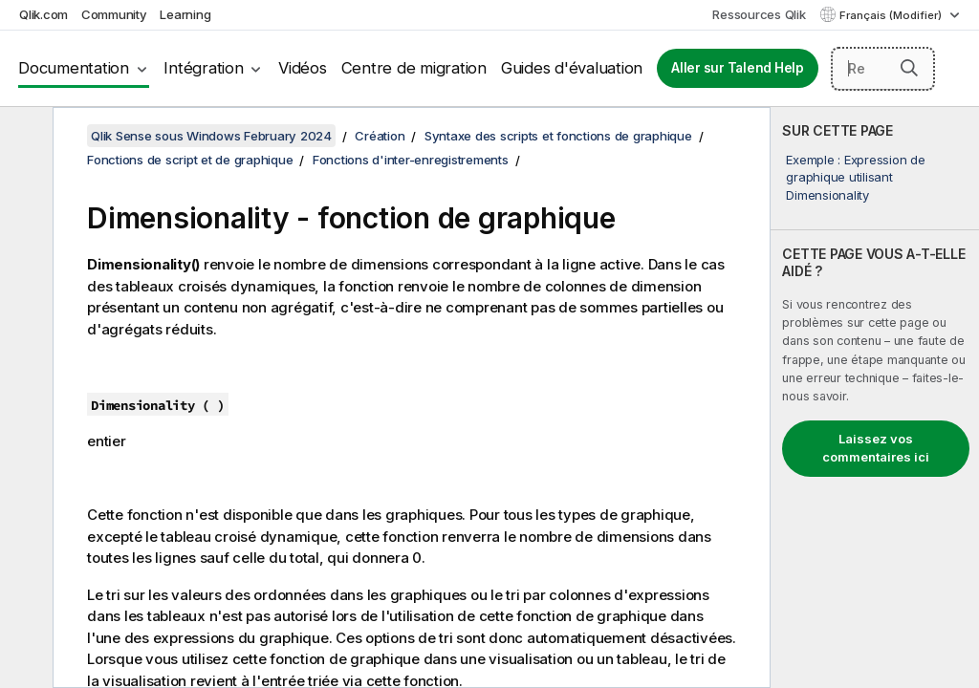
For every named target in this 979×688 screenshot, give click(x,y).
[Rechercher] (883, 69)
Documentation (73, 67)
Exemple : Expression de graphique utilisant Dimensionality (855, 177)
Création (379, 135)
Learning (185, 14)
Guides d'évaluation (571, 67)
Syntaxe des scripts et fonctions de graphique (558, 135)
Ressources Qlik (758, 14)
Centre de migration (414, 67)
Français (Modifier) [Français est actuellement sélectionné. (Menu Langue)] (892, 15)
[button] (909, 67)
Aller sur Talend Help (737, 67)
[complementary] (875, 397)
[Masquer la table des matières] (24, 136)
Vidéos (302, 67)
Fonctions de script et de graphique (190, 159)
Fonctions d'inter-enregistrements (411, 159)
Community (114, 14)
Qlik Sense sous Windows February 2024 (211, 135)
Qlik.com (43, 14)
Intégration (203, 67)
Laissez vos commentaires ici (875, 448)
